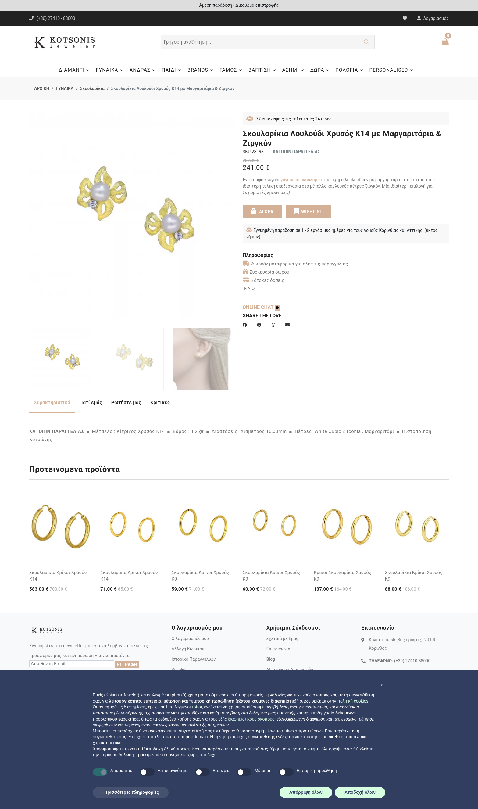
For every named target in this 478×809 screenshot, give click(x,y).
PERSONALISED (392, 70)
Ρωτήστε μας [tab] (126, 402)
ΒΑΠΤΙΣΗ (263, 70)
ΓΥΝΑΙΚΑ (110, 70)
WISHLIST (308, 211)
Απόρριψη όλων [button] (306, 792)
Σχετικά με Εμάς (282, 638)
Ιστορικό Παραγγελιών (194, 659)
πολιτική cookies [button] (352, 701)
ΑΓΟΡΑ (262, 211)
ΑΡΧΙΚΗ (41, 88)
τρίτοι (197, 706)
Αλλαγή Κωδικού (188, 648)
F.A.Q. (250, 288)
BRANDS (201, 70)
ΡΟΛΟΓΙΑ (350, 70)
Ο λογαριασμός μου (190, 638)
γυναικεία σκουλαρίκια (303, 179)
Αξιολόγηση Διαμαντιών (289, 669)
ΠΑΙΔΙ (172, 70)
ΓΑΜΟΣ (231, 70)
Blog (270, 659)
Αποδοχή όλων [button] (360, 792)
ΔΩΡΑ (320, 70)
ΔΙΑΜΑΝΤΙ (75, 70)
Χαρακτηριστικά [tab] (52, 402)
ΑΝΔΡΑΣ (143, 70)
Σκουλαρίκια (92, 88)
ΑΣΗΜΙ (294, 70)
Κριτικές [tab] (160, 402)
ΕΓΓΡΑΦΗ (127, 664)
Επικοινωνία (278, 648)
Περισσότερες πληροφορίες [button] (130, 792)
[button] (382, 685)
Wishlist (179, 669)
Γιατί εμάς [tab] (90, 402)
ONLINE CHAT (261, 307)
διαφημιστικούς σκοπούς (251, 719)
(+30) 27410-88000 (412, 660)
